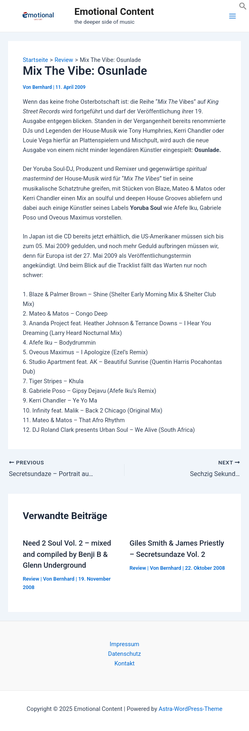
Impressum (124, 644)
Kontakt (124, 663)
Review (31, 579)
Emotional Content (114, 11)
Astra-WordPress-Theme (190, 709)
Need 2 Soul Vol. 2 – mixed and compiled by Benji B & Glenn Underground (67, 554)
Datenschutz (124, 653)
